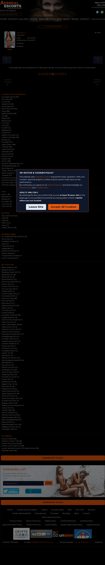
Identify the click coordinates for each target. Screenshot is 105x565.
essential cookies (42, 177)
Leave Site (36, 206)
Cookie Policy (42, 188)
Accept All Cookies (63, 206)
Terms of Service (55, 185)
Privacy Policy (26, 188)
